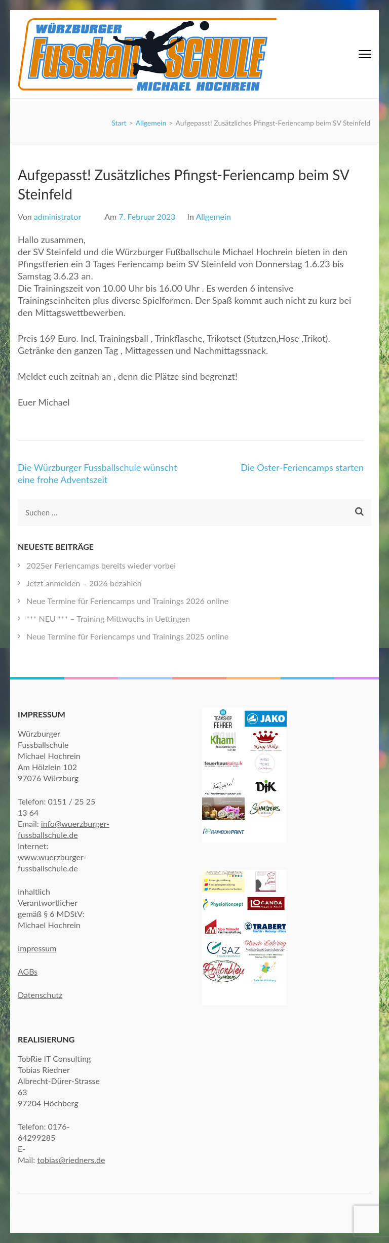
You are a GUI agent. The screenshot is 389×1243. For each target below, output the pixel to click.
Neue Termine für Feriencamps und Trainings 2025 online (127, 636)
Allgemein (213, 216)
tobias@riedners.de (71, 1160)
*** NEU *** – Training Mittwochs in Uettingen (108, 618)
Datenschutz (40, 994)
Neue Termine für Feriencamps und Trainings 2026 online (127, 601)
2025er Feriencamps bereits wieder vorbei (101, 565)
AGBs (27, 971)
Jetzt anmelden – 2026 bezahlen (84, 583)
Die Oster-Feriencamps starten (302, 467)
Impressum (37, 948)
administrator (57, 216)
